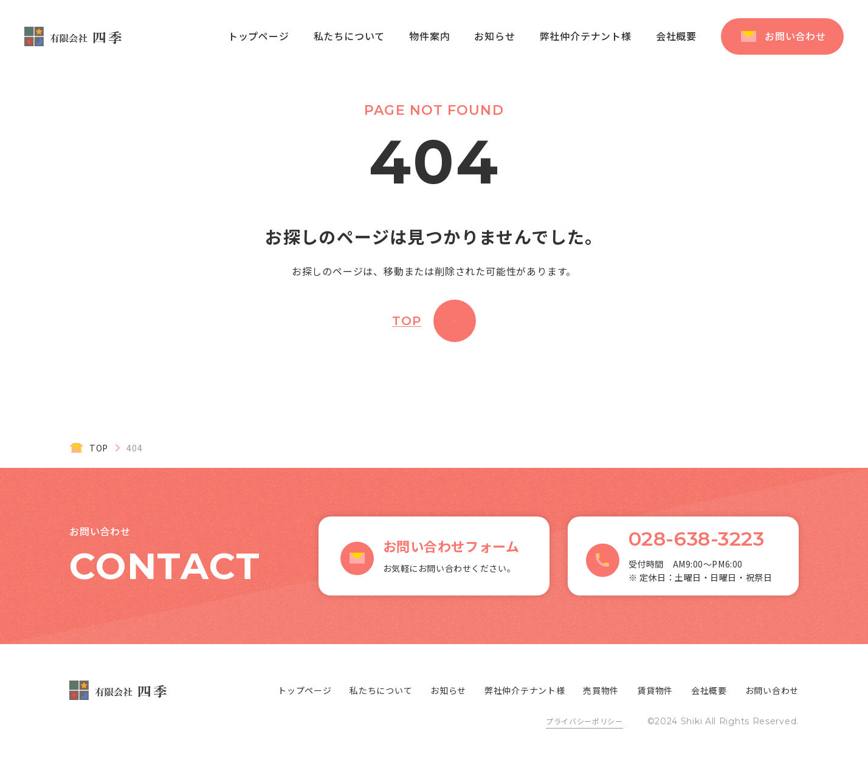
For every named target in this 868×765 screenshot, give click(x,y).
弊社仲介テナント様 (586, 36)
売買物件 (601, 690)
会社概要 (676, 36)
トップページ (258, 36)
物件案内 (429, 36)
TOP (406, 321)
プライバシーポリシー (584, 721)
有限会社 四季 (73, 36)
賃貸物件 (655, 690)
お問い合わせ (795, 36)
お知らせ (494, 36)
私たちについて (349, 36)
